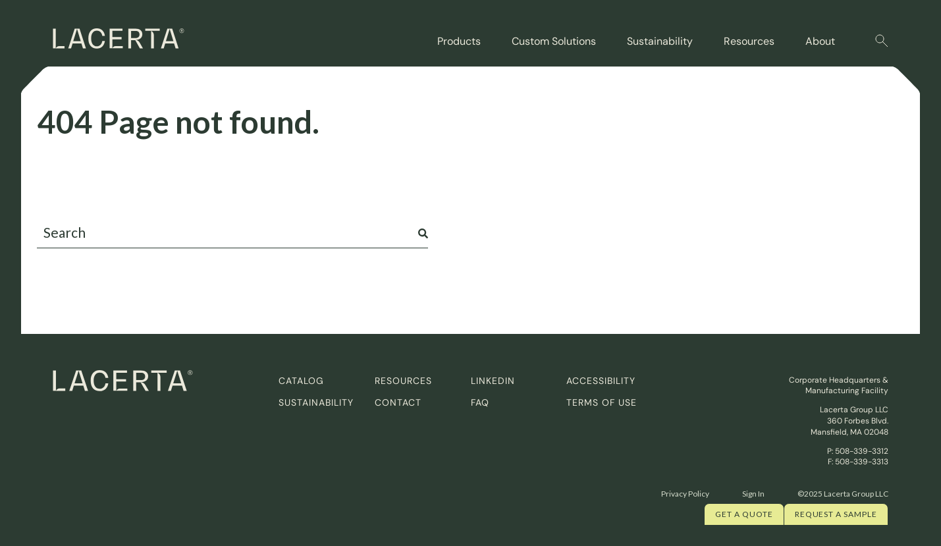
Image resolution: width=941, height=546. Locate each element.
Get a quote (744, 514)
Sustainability (660, 41)
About (820, 41)
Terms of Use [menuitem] (601, 402)
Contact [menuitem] (398, 402)
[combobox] (232, 233)
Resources (749, 41)
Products (459, 41)
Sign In (753, 494)
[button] (881, 40)
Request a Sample (836, 514)
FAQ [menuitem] (480, 402)
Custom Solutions (554, 41)
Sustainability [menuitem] (316, 402)
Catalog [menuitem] (301, 381)
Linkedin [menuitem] (493, 381)
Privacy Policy (685, 494)
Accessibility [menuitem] (600, 381)
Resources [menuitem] (403, 381)
